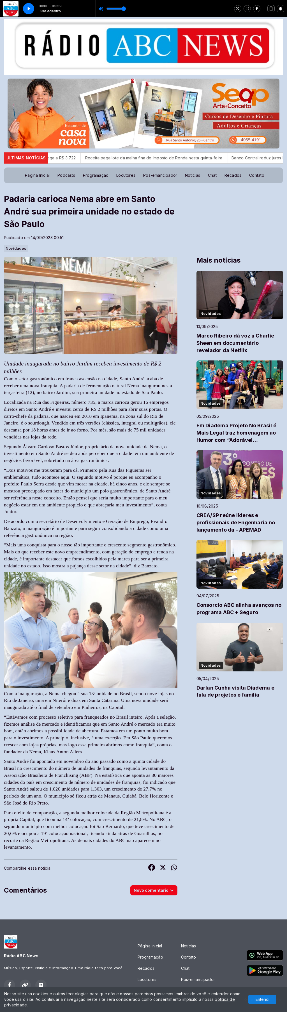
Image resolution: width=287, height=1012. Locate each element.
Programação (95, 175)
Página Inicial (37, 175)
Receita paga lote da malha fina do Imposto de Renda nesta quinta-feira (167, 157)
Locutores (125, 175)
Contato (256, 175)
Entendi (262, 999)
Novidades (16, 248)
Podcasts (66, 175)
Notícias (192, 175)
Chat (212, 175)
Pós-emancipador (160, 175)
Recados (232, 175)
